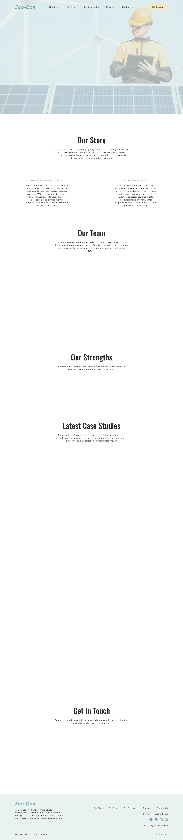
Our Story (54, 7)
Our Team (71, 7)
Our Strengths (91, 7)
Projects (110, 7)
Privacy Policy (22, 834)
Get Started (157, 7)
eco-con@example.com (155, 825)
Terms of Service (42, 834)
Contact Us (127, 7)
